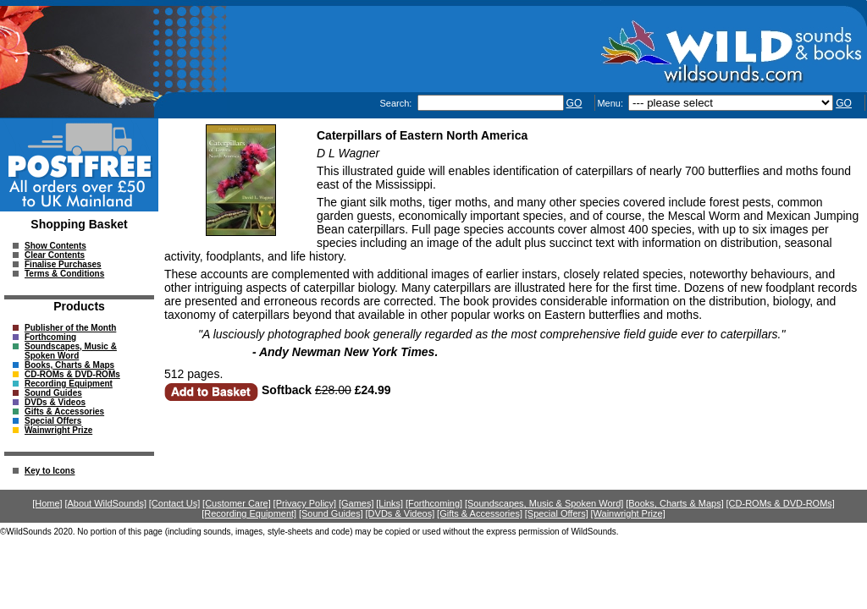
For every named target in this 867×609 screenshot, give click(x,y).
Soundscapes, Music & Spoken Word (71, 351)
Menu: (611, 103)
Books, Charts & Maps (69, 365)
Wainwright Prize (58, 430)
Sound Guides (53, 393)
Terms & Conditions (64, 273)
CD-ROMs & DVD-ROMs (72, 374)
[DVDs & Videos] (400, 513)
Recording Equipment (69, 383)
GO (574, 103)
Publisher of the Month (70, 327)
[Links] (389, 503)
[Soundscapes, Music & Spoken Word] (544, 503)
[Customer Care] (236, 503)
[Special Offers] (556, 513)
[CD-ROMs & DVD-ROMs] (780, 503)
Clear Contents (55, 255)
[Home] (47, 503)
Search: (396, 103)
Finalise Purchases (63, 264)
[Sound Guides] (331, 513)
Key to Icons (50, 470)
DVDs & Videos (55, 402)
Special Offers (53, 420)
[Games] (356, 503)
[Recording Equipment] (249, 513)
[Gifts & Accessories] (479, 513)
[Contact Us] (175, 503)
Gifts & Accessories (64, 411)
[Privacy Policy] (305, 503)
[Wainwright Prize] (628, 513)
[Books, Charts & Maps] (675, 503)
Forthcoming (50, 337)
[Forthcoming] (434, 503)
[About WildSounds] (105, 503)
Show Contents (55, 245)
